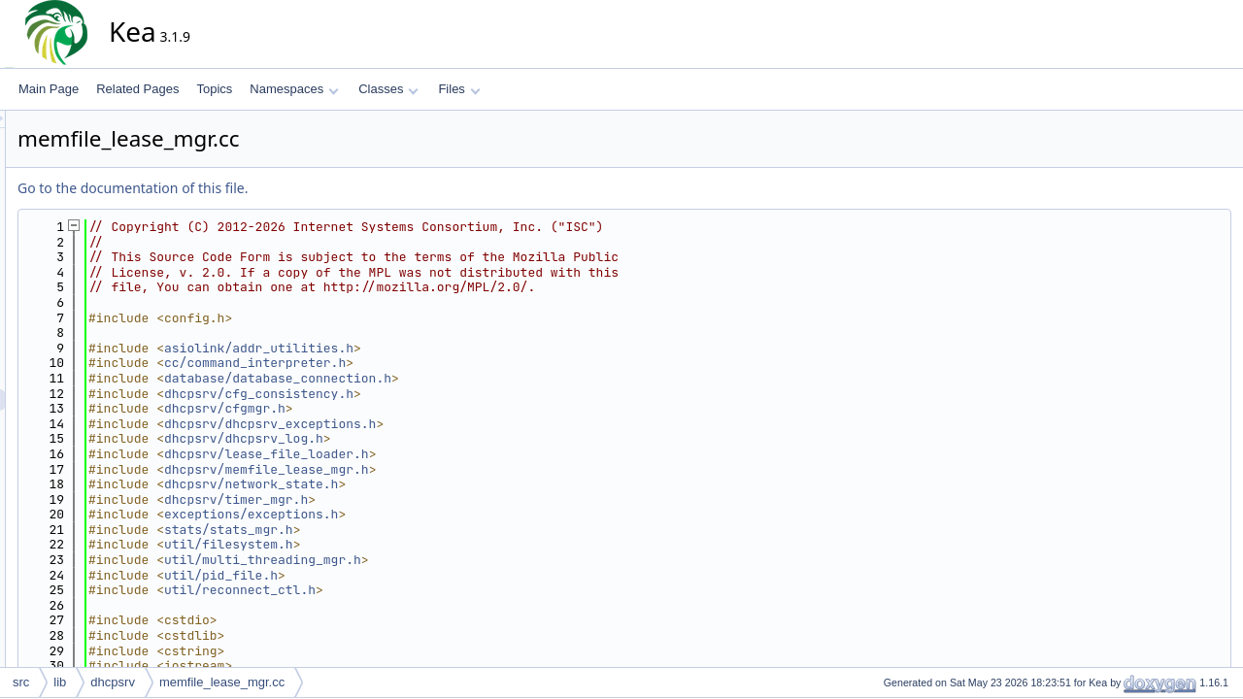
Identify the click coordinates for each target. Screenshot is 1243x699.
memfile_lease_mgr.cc (222, 682)
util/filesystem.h (403, 544)
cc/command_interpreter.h (430, 362)
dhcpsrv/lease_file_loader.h (441, 454)
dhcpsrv (112, 682)
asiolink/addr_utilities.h (433, 348)
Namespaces (294, 89)
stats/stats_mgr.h (403, 529)
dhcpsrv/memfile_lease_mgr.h (441, 469)
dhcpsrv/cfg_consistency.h (433, 393)
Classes (388, 89)
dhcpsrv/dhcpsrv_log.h (418, 438)
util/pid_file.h (396, 575)
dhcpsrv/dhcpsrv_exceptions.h (445, 424)
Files (459, 89)
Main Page (48, 89)
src (21, 682)
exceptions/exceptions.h (426, 514)
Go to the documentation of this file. (307, 188)
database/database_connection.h (452, 378)
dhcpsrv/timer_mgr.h (411, 499)
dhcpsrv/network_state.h (426, 484)
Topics (214, 89)
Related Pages (137, 89)
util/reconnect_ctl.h (414, 590)
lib (59, 682)
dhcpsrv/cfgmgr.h (399, 408)
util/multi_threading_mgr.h (437, 559)
